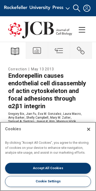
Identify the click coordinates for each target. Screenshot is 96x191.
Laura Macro (72, 114)
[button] (76, 8)
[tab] (37, 50)
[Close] (88, 129)
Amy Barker (16, 117)
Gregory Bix (16, 114)
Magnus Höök (66, 121)
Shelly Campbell (37, 117)
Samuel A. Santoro (21, 121)
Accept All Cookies (48, 168)
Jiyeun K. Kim (45, 121)
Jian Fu (31, 114)
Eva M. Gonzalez (49, 114)
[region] (48, 156)
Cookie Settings (48, 181)
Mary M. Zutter (60, 117)
